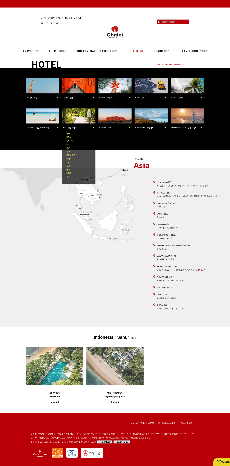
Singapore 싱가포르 (166, 234)
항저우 (178, 308)
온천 (166, 227)
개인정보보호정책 (185, 423)
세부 (173, 280)
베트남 (68, 137)
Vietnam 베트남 (164, 192)
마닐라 (159, 280)
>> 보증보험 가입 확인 (122, 442)
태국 (68, 133)
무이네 (209, 196)
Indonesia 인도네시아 (167, 266)
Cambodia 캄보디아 (166, 203)
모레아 (167, 298)
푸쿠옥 (196, 196)
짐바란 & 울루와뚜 (180, 269)
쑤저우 (172, 308)
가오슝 (172, 227)
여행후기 (77, 18)
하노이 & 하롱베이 (164, 196)
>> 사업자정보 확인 (104, 442)
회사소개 (68, 18)
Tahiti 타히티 (163, 294)
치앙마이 (172, 185)
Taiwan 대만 (163, 224)
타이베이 (160, 227)
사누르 (200, 269)
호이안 (179, 196)
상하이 (165, 308)
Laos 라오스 (162, 213)
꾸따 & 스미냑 (166, 269)
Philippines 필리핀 (165, 277)
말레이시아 (70, 158)
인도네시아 (70, 162)
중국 (68, 176)
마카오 (164, 248)
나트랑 (186, 196)
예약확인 (51, 18)
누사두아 (192, 269)
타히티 (68, 173)
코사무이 (199, 185)
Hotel (164, 65)
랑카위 (171, 259)
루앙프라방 (161, 217)
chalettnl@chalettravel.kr (48, 442)
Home (157, 65)
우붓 (158, 269)
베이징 (159, 308)
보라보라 (160, 298)
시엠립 (159, 206)
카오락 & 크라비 (188, 185)
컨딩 (177, 227)
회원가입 (59, 18)
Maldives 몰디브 (164, 287)
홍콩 (158, 248)
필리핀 (68, 166)
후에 (215, 196)
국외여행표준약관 (147, 423)
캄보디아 (69, 140)
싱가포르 (69, 151)
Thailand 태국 (164, 182)
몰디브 (68, 169)
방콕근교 (164, 185)
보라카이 (166, 280)
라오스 (68, 144)
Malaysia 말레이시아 (166, 255)
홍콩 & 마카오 (71, 155)
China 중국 (162, 305)
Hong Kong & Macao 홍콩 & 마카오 (174, 245)
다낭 (174, 196)
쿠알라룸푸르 (162, 259)
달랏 (191, 196)
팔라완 (178, 280)
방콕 (158, 185)
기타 (206, 185)
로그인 (43, 18)
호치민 (203, 196)
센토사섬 (168, 238)
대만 (68, 148)
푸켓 (179, 185)
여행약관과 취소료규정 (166, 423)
